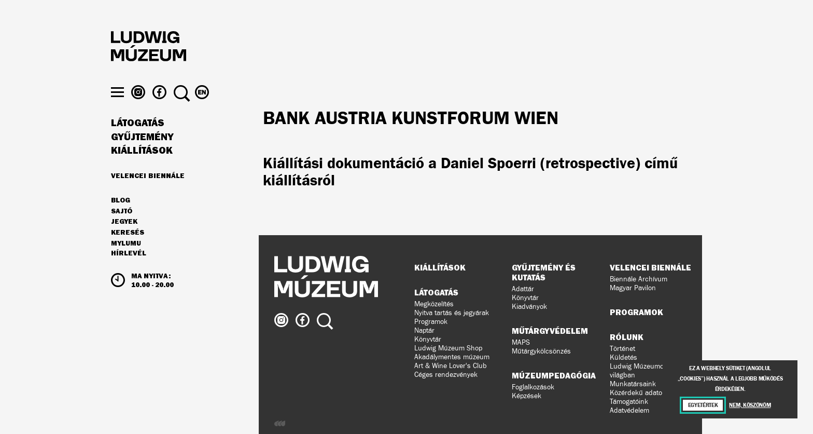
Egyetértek (703, 405)
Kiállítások (142, 170)
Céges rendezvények (446, 374)
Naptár (424, 330)
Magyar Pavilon (633, 287)
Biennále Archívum (638, 279)
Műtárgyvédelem (550, 331)
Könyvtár (427, 339)
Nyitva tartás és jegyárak (451, 312)
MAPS (521, 342)
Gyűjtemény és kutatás (544, 272)
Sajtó (121, 231)
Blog (120, 220)
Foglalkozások (533, 387)
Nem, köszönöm (749, 405)
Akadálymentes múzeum (451, 356)
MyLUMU (126, 263)
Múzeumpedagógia (554, 375)
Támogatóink (629, 401)
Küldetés (623, 357)
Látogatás (137, 143)
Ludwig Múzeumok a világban (641, 370)
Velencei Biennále (148, 195)
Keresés (127, 252)
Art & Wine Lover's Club (450, 365)
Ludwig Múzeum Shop (448, 348)
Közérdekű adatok (638, 392)
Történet (622, 348)
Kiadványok (529, 306)
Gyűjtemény (142, 157)
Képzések (526, 395)
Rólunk (626, 337)
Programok (430, 321)
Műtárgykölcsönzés (541, 351)
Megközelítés (434, 304)
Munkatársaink (633, 383)
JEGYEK (124, 241)
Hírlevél (128, 273)
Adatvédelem (629, 410)
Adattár (523, 288)
